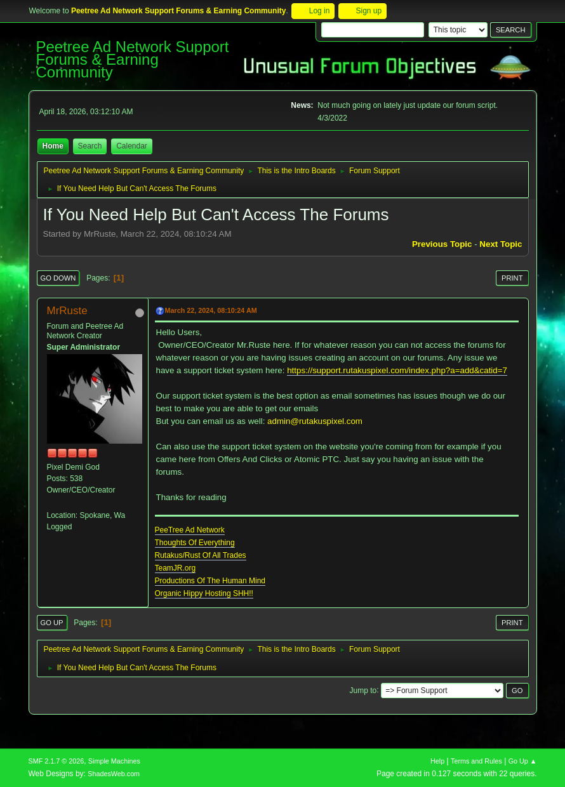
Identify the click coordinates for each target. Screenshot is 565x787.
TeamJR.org (175, 568)
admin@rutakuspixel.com (314, 421)
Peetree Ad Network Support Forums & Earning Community (132, 59)
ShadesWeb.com (114, 773)
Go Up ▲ (522, 761)
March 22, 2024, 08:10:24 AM (211, 310)
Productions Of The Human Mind (210, 580)
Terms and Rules (476, 761)
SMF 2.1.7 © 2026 (56, 761)
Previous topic (442, 244)
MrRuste (67, 311)
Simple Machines (114, 761)
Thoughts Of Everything (195, 542)
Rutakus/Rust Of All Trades (200, 555)
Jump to (363, 689)
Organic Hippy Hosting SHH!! (204, 593)
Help (437, 761)
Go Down (58, 278)
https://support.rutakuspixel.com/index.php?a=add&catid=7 (397, 370)
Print (512, 278)
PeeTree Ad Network (190, 530)
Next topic (500, 244)
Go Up (52, 622)
